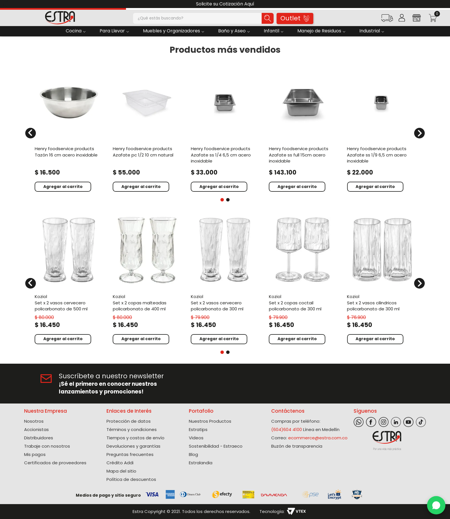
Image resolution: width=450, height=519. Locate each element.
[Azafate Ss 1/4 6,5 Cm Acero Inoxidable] (225, 129)
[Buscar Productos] (268, 18)
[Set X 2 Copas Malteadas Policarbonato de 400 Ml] (146, 279)
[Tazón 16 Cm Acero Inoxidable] (68, 129)
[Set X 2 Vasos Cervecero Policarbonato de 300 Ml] (225, 279)
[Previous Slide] (6, 4)
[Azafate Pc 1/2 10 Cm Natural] (146, 129)
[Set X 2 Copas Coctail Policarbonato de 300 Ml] (303, 279)
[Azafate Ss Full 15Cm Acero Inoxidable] (303, 129)
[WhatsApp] (436, 505)
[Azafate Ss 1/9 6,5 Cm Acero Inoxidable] (381, 129)
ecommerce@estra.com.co (318, 438)
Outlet (294, 18)
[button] (387, 20)
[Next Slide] (443, 4)
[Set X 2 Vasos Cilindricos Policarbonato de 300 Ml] (381, 279)
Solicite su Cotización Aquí (225, 4)
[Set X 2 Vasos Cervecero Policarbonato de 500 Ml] (68, 279)
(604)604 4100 (286, 429)
